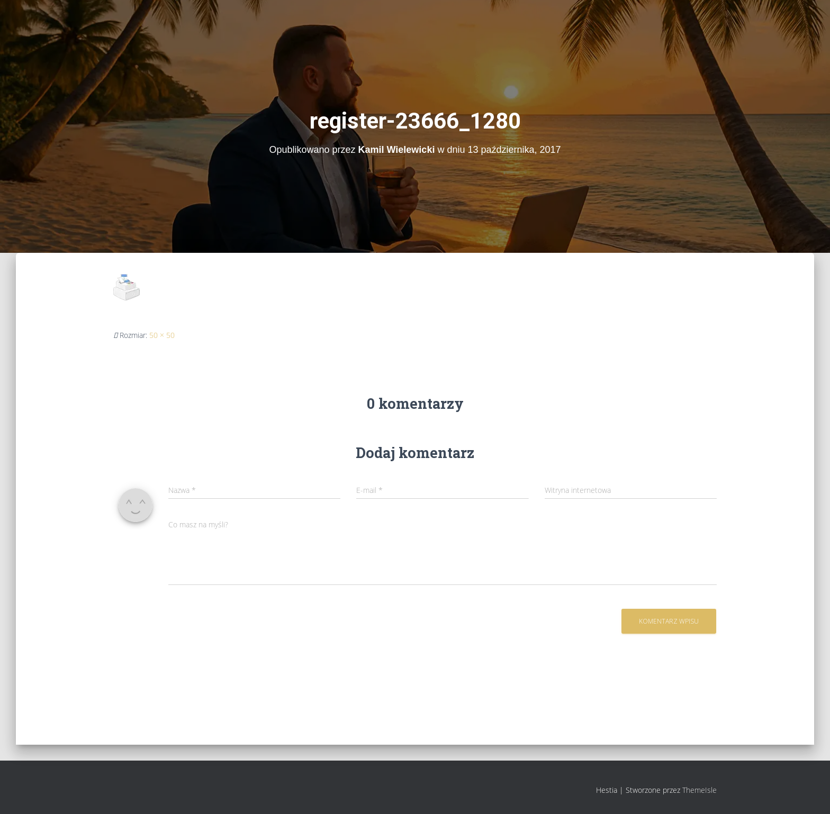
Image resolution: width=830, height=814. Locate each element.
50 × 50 (162, 335)
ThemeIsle (699, 790)
